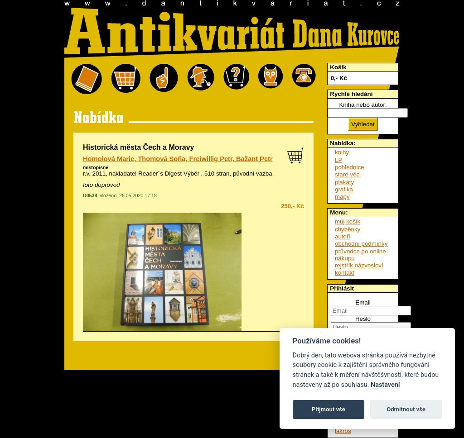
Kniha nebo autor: (363, 104)
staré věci (348, 174)
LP (338, 160)
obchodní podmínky (361, 243)
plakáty (344, 182)
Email (362, 302)
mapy (342, 196)
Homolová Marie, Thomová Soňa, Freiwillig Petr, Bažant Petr (178, 158)
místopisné (95, 167)
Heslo (363, 318)
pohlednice (349, 167)
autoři (342, 236)
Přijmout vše (328, 409)
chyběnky (347, 229)
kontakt (344, 272)
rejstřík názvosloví (359, 265)
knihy (342, 152)
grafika (344, 189)
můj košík (347, 221)
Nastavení (385, 385)
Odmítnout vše (406, 409)
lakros (343, 431)
